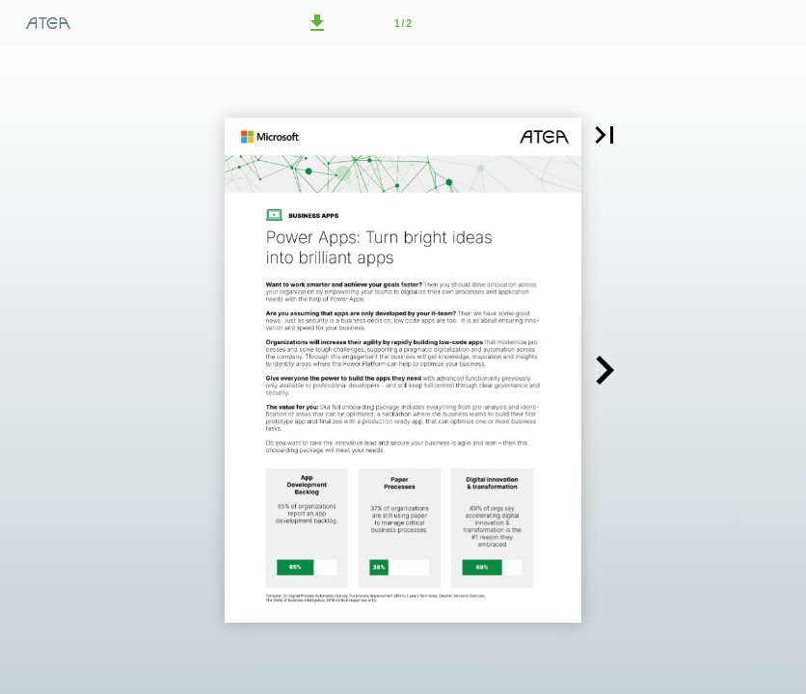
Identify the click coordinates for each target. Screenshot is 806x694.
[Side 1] (403, 23)
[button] (317, 23)
